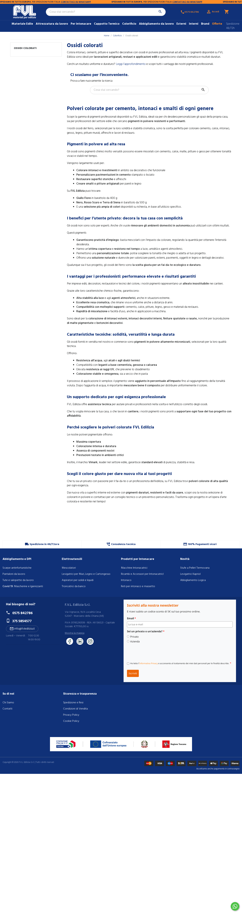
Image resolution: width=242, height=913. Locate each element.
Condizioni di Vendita (75, 709)
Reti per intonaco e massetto (138, 586)
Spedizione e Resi (73, 702)
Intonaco (126, 580)
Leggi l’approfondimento (131, 64)
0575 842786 (22, 613)
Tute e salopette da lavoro (18, 580)
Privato (134, 636)
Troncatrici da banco (74, 586)
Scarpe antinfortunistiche (17, 568)
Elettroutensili (72, 559)
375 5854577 (22, 621)
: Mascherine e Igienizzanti (23, 586)
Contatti (7, 709)
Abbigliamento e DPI (17, 559)
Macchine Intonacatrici (134, 568)
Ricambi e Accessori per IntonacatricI (142, 574)
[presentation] (153, 651)
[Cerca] (106, 12)
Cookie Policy (71, 721)
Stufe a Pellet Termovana (194, 568)
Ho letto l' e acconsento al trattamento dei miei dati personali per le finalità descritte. (180, 663)
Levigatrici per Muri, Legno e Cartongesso (86, 574)
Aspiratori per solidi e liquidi (77, 580)
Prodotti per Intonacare (137, 559)
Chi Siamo (8, 702)
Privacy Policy (71, 715)
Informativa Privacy (148, 663)
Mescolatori (69, 568)
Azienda (135, 641)
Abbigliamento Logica (193, 580)
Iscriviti (133, 673)
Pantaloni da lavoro (14, 574)
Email (131, 618)
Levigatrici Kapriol (190, 574)
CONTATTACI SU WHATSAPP (35, 2)
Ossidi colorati (25, 48)
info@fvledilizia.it (22, 628)
